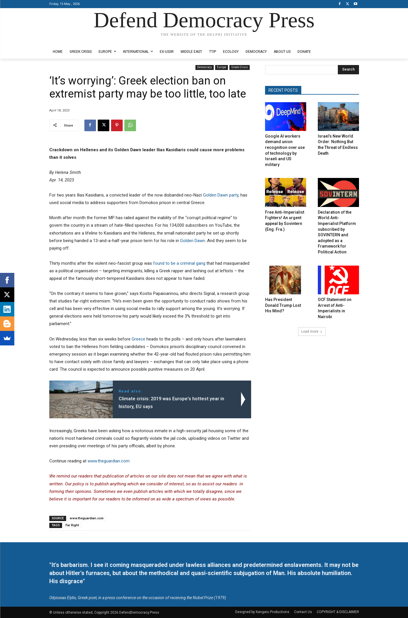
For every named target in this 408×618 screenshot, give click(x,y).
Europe (221, 67)
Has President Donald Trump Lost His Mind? (283, 305)
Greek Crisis (239, 67)
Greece (138, 339)
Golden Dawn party (220, 195)
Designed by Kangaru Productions (72, 40)
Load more (311, 331)
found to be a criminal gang (179, 263)
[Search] (348, 69)
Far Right (72, 525)
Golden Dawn (192, 240)
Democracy (204, 67)
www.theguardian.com (109, 461)
